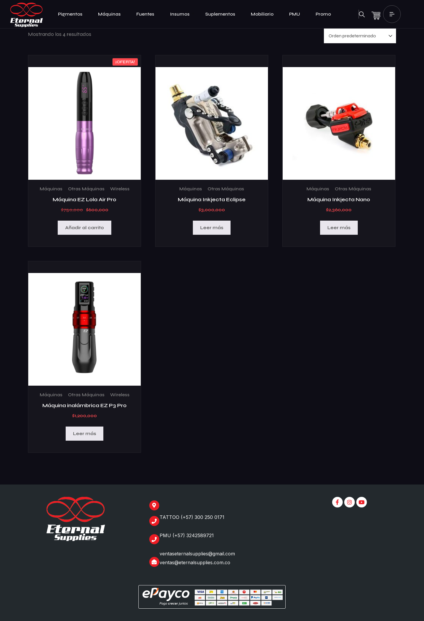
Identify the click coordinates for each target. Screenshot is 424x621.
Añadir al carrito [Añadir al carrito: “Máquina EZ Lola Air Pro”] (84, 227)
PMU (297, 14)
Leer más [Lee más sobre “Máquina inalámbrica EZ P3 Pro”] (84, 433)
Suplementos (222, 14)
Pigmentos (72, 14)
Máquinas (112, 14)
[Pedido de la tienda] (360, 36)
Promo (323, 14)
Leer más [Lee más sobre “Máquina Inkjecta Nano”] (338, 227)
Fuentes (147, 14)
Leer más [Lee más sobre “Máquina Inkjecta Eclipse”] (211, 227)
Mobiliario (265, 14)
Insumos (182, 14)
